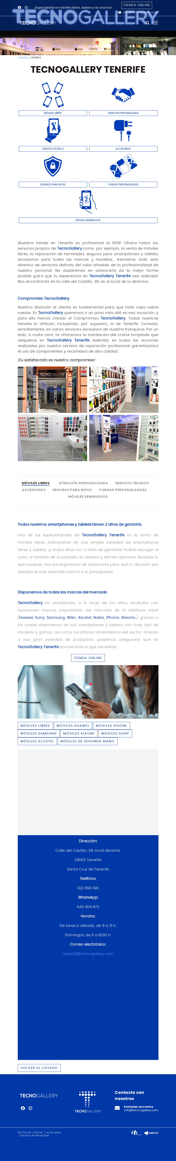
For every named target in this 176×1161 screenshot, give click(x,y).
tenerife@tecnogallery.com (87, 954)
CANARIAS (23, 58)
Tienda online (136, 5)
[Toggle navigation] (155, 22)
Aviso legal (54, 1133)
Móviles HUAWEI (73, 725)
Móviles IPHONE (111, 725)
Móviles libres (35, 725)
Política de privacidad (35, 1136)
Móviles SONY (115, 733)
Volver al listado (39, 1068)
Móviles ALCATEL (37, 741)
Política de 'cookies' (31, 1133)
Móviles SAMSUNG (39, 733)
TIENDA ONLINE (88, 658)
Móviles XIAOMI (79, 733)
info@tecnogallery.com (140, 12)
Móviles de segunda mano (88, 741)
